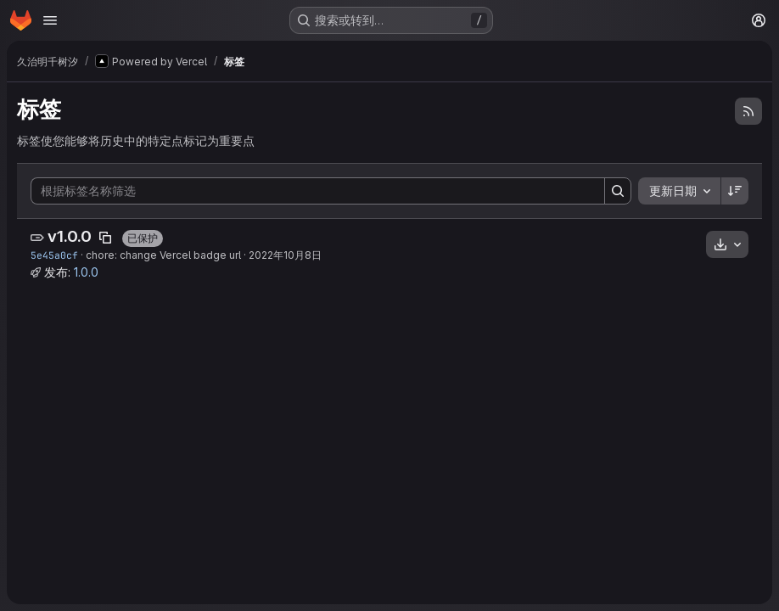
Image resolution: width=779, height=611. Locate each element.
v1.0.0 (70, 236)
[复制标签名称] (105, 237)
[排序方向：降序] (734, 191)
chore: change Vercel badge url (163, 255)
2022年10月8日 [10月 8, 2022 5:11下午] (285, 255)
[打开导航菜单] (50, 20)
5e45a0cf (54, 255)
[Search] (617, 191)
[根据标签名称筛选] (318, 191)
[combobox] (679, 191)
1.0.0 (86, 272)
